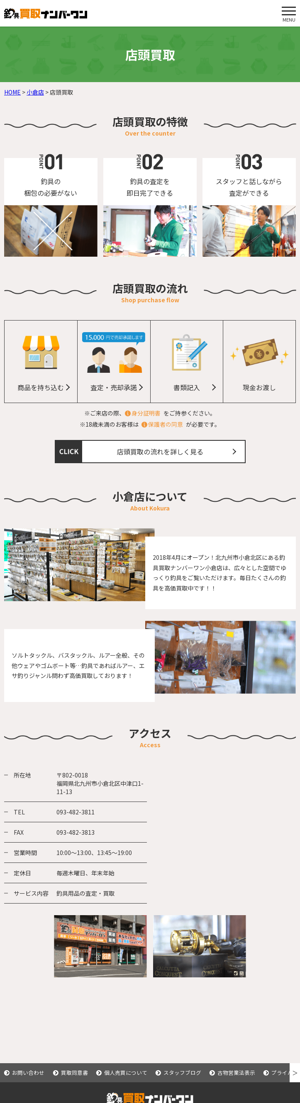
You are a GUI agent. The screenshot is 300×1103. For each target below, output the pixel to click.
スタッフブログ (182, 1072)
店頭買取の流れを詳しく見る (160, 452)
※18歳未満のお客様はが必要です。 (150, 424)
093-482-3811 (75, 812)
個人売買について (125, 1072)
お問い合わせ (28, 1072)
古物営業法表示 (236, 1072)
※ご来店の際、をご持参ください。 (150, 413)
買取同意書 (74, 1072)
